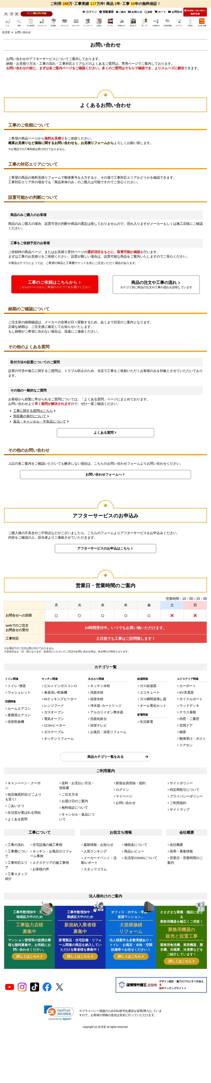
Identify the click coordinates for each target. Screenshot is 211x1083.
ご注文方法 (68, 775)
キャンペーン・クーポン (22, 770)
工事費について (17, 826)
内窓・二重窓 (192, 712)
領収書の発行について (29, 415)
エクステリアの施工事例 (47, 836)
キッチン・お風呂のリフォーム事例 (51, 828)
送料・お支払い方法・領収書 (79, 770)
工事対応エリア (17, 832)
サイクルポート (193, 695)
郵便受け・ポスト (195, 729)
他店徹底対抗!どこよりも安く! (23, 777)
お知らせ (139, 12)
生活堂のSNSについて (137, 832)
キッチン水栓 (101, 684)
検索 (151, 11)
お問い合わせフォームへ (104, 474)
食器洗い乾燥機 (56, 690)
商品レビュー (132, 826)
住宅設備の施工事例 (45, 821)
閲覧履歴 (112, 12)
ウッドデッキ (192, 701)
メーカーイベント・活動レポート (99, 834)
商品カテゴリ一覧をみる (105, 745)
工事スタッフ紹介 (15, 839)
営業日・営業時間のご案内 (186, 832)
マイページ (122, 781)
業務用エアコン (17, 711)
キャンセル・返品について (78, 792)
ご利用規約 (176, 787)
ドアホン (189, 735)
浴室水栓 (98, 695)
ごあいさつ (14, 785)
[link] (59, 967)
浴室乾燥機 (14, 716)
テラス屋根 (191, 707)
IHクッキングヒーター (60, 695)
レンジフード (55, 701)
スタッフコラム (93, 841)
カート (163, 12)
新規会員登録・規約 (128, 770)
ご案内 (125, 12)
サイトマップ (178, 792)
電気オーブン (55, 712)
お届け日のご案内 (72, 781)
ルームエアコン (17, 705)
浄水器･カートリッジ (106, 701)
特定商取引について (182, 775)
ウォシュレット (17, 690)
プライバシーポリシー (183, 781)
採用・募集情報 (179, 826)
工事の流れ (14, 821)
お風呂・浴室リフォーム (108, 724)
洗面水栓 (98, 690)
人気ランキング (93, 826)
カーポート (191, 684)
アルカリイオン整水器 (106, 707)
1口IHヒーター (55, 718)
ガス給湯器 (149, 684)
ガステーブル (55, 724)
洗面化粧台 (100, 712)
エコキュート (151, 690)
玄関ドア (189, 718)
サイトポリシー (179, 770)
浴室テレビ (100, 718)
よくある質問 (104, 432)
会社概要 (175, 821)
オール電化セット (153, 701)
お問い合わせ (124, 787)
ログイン (96, 12)
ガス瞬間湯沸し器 (153, 695)
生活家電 (148, 716)
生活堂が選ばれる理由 (21, 790)
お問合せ (176, 12)
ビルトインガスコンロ (60, 684)
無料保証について (72, 787)
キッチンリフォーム (59, 729)
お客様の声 (39, 841)
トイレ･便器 (15, 684)
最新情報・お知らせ (96, 821)
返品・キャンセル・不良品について (39, 421)
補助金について (133, 821)
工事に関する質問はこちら (33, 410)
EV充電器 (190, 690)
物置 (187, 724)
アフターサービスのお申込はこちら (103, 548)
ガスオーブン (55, 707)
